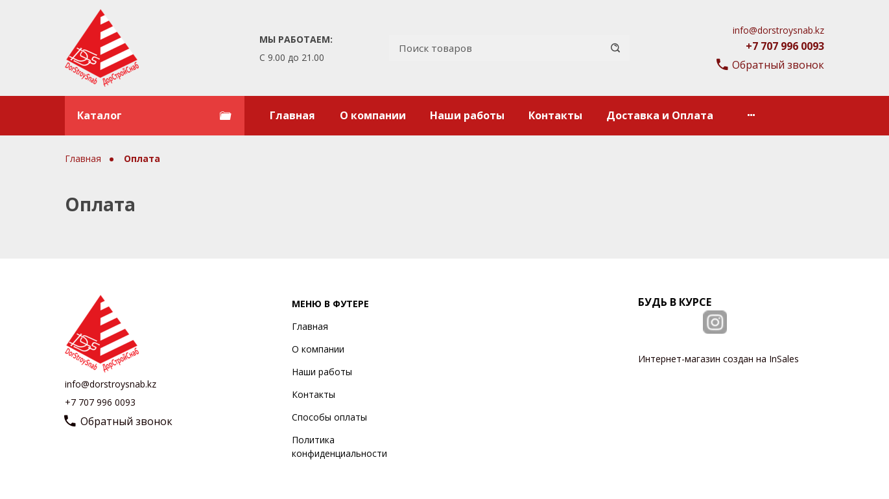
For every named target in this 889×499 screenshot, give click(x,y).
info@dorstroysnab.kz (778, 30)
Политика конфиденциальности (339, 446)
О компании (373, 115)
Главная (292, 115)
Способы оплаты (329, 417)
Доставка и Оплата (659, 115)
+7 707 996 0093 (785, 46)
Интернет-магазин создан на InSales (718, 359)
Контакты (555, 115)
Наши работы (467, 115)
